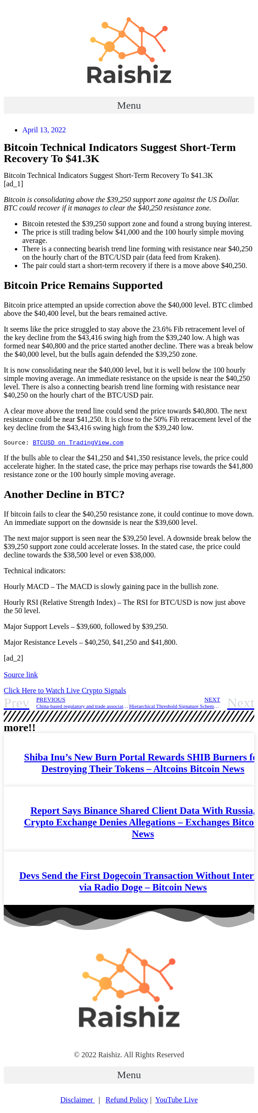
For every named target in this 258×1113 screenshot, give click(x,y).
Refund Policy (127, 1101)
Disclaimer (77, 1101)
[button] (129, 105)
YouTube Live (176, 1101)
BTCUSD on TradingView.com (78, 443)
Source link (21, 676)
